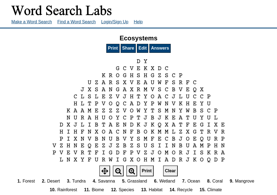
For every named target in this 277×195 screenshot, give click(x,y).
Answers (160, 48)
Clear (170, 170)
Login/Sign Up (114, 22)
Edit (142, 48)
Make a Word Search (31, 22)
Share (128, 48)
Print (113, 48)
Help (138, 22)
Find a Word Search (76, 22)
